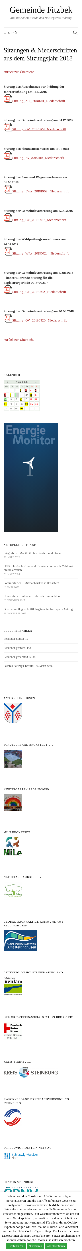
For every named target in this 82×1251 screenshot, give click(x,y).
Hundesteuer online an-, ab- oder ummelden (32, 596)
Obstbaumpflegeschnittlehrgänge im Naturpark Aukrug (38, 609)
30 (21, 408)
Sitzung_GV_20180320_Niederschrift (35, 320)
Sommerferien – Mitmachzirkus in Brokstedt (31, 583)
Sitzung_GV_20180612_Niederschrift (35, 292)
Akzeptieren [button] (35, 1246)
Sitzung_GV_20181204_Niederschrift (35, 129)
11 (31, 394)
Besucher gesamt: (15, 657)
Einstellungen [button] (16, 1246)
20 (5, 404)
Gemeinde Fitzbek (41, 10)
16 (21, 399)
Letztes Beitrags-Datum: (19, 666)
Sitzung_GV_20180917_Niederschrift (35, 220)
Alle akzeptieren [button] (56, 1246)
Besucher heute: (14, 638)
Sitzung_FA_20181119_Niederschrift (34, 158)
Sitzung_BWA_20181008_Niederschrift (36, 191)
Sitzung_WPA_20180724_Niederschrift (36, 253)
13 (5, 399)
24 (26, 404)
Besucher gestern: (15, 648)
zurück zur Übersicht (19, 72)
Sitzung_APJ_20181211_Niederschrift (34, 101)
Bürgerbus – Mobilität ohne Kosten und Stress (32, 553)
